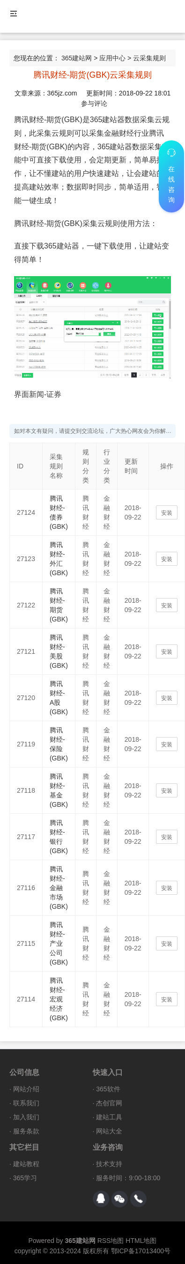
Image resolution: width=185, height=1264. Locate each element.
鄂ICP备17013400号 (141, 1251)
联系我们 (26, 1103)
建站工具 (109, 1117)
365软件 (108, 1089)
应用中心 (112, 58)
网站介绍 (26, 1089)
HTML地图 (141, 1240)
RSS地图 (110, 1240)
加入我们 (26, 1117)
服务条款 (26, 1131)
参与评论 (94, 103)
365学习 (25, 1178)
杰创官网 (109, 1103)
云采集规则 (149, 58)
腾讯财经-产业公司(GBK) (59, 943)
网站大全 (109, 1131)
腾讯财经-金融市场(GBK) (59, 887)
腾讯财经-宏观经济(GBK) (59, 999)
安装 (166, 513)
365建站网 (76, 58)
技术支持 (109, 1164)
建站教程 (26, 1164)
